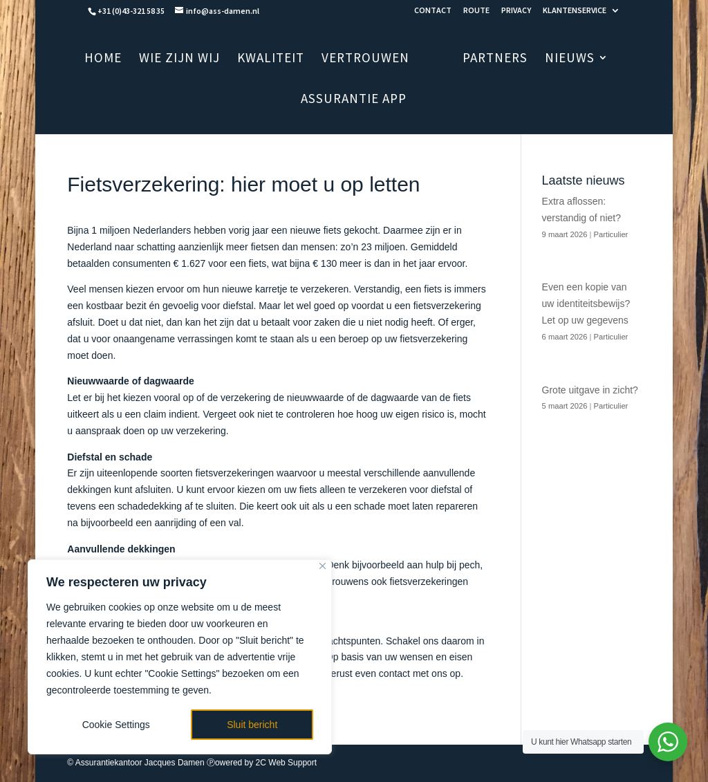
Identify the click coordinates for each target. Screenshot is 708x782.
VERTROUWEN (383, 59)
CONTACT (432, 10)
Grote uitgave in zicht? (590, 389)
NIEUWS (552, 59)
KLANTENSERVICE (574, 10)
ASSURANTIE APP (354, 99)
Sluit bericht (252, 724)
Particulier (611, 234)
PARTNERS (477, 59)
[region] (180, 656)
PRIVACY (516, 10)
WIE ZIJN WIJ (197, 59)
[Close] (322, 566)
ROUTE (476, 10)
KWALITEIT (288, 59)
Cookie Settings (116, 724)
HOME (121, 59)
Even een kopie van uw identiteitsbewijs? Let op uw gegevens (586, 303)
